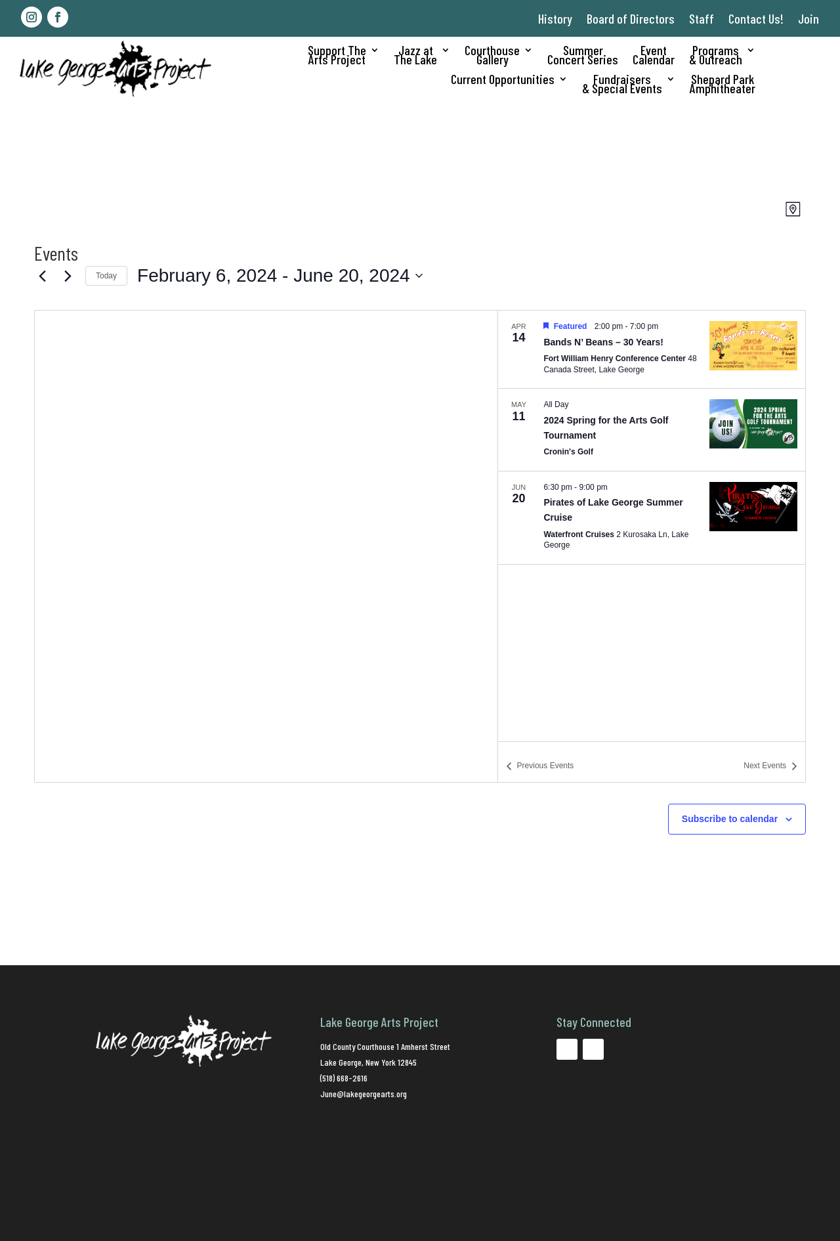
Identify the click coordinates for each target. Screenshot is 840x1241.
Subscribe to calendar (730, 819)
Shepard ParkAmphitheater (722, 85)
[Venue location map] (266, 546)
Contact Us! (756, 18)
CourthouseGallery (492, 56)
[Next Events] (67, 276)
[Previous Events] (42, 276)
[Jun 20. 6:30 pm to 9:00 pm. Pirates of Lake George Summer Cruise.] (651, 518)
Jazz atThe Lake (415, 56)
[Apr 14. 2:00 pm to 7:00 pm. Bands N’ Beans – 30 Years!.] (651, 349)
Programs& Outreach (715, 56)
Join (808, 18)
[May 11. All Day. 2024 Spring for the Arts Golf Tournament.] (651, 429)
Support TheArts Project (337, 56)
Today (106, 275)
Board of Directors (631, 18)
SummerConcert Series (582, 56)
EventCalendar (654, 56)
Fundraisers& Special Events (622, 85)
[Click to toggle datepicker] (280, 276)
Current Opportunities (503, 80)
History (555, 18)
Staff (701, 18)
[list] (651, 526)
